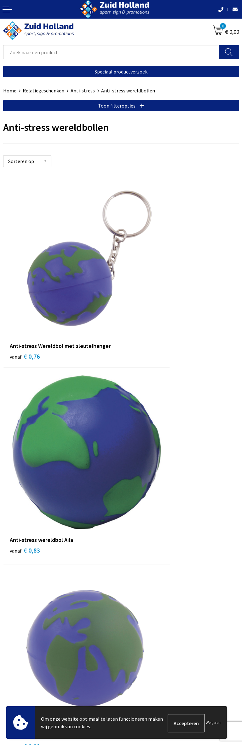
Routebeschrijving (144, 537)
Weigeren (213, 723)
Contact (133, 509)
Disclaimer (14, 673)
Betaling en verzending (149, 528)
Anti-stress (83, 90)
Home (9, 90)
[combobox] (111, 52)
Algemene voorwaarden (28, 653)
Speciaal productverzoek (121, 71)
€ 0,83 (143, 306)
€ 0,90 (25, 453)
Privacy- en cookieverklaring (33, 663)
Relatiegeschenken (43, 90)
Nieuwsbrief (137, 518)
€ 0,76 (25, 306)
